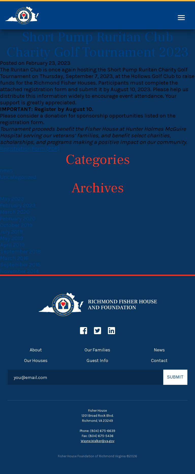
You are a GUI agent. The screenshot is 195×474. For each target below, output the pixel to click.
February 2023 (18, 205)
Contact (159, 360)
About (36, 350)
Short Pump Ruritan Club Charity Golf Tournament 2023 (97, 44)
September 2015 (20, 264)
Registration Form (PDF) (29, 148)
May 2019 (11, 238)
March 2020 (15, 212)
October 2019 (16, 225)
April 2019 (12, 245)
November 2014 (19, 271)
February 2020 (18, 218)
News (159, 350)
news (6, 170)
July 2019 (11, 232)
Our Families (97, 350)
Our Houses (35, 360)
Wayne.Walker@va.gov (98, 441)
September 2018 (20, 251)
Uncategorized (18, 177)
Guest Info (97, 360)
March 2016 (14, 258)
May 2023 (12, 199)
